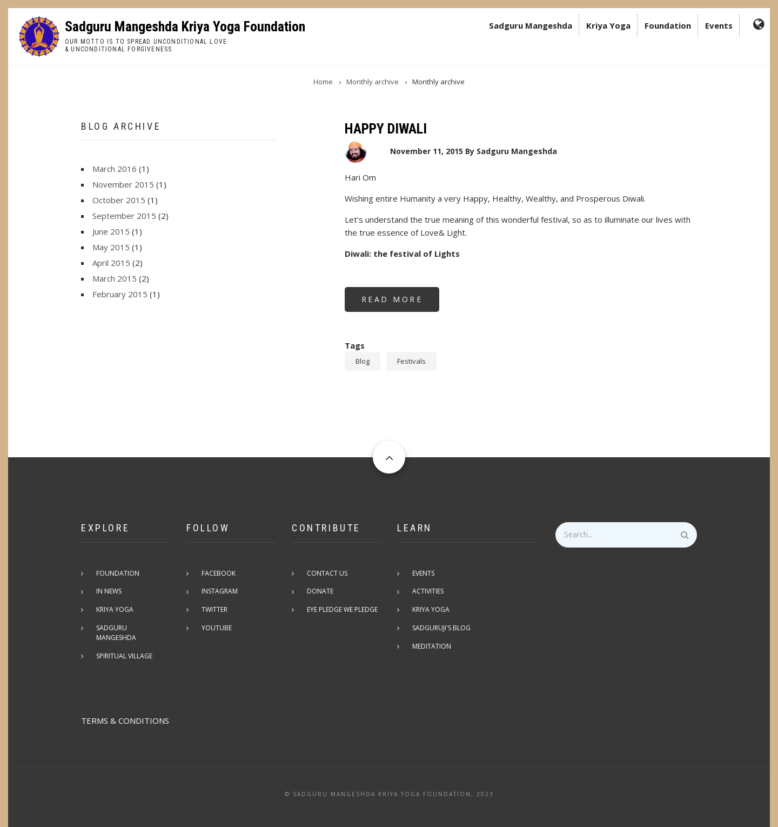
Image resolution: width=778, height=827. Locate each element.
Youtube (218, 628)
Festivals (411, 361)
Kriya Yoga (608, 25)
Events (719, 25)
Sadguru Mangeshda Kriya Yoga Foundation (185, 26)
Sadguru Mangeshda (530, 25)
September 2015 (124, 215)
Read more (400, 303)
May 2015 (111, 247)
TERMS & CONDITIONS (125, 711)
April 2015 (111, 262)
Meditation (432, 646)
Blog (363, 361)
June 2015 (111, 231)
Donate (321, 591)
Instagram (221, 591)
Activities (429, 591)
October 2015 (118, 200)
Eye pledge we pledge (343, 610)
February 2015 (119, 294)
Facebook (220, 573)
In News (110, 591)
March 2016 (114, 168)
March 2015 (114, 278)
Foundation (668, 25)
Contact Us (328, 573)
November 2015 (123, 184)
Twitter (216, 610)
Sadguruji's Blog (442, 628)
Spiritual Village (125, 646)
